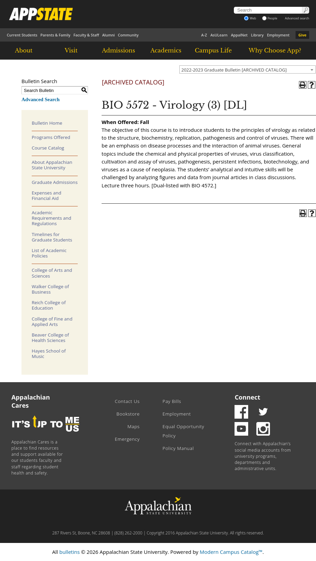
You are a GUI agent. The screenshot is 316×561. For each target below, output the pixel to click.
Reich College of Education (49, 305)
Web (250, 18)
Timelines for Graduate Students (52, 237)
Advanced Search (40, 99)
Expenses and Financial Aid (46, 195)
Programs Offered (51, 137)
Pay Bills (172, 401)
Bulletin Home (47, 123)
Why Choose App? (275, 50)
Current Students (22, 34)
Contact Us (127, 401)
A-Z (204, 34)
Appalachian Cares (31, 401)
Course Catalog (48, 148)
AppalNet (239, 34)
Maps (133, 426)
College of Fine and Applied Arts (52, 321)
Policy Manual (178, 448)
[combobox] (247, 69)
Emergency (127, 439)
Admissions (118, 50)
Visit (71, 50)
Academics (165, 50)
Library (257, 34)
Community (128, 34)
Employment (278, 34)
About (24, 50)
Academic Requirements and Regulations (51, 218)
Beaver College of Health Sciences (50, 337)
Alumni (108, 34)
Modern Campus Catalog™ (231, 551)
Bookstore (128, 414)
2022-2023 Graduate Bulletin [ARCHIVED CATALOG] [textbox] (234, 70)
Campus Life (213, 50)
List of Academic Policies (49, 253)
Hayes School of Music (49, 353)
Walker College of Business (50, 289)
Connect (247, 397)
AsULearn (218, 34)
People (269, 18)
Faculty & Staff (86, 34)
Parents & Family (56, 34)
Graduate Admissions (55, 182)
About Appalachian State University (52, 165)
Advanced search (297, 18)
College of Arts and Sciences (52, 273)
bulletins (69, 551)
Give (302, 34)
